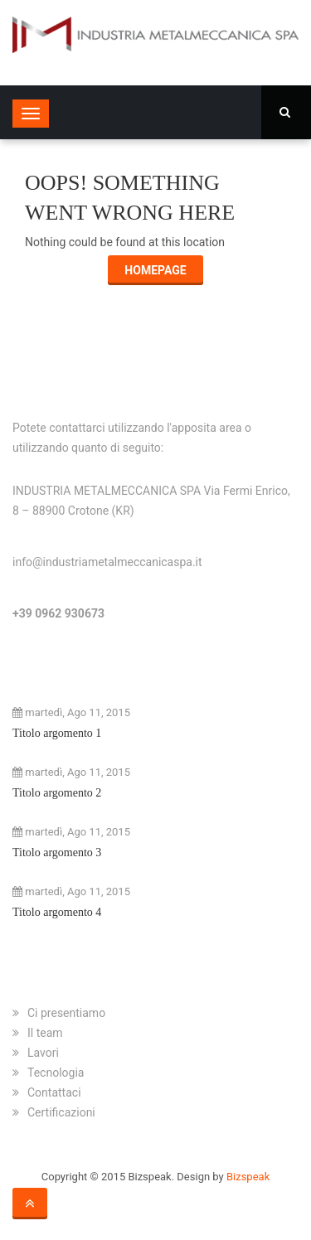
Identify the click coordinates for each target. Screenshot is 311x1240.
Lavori (43, 1052)
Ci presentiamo (66, 1013)
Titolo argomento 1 (56, 733)
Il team (45, 1032)
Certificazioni (61, 1112)
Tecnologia (55, 1072)
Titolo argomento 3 (56, 852)
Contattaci (54, 1092)
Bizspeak (248, 1176)
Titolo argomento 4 (56, 912)
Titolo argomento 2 (56, 793)
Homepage (155, 270)
